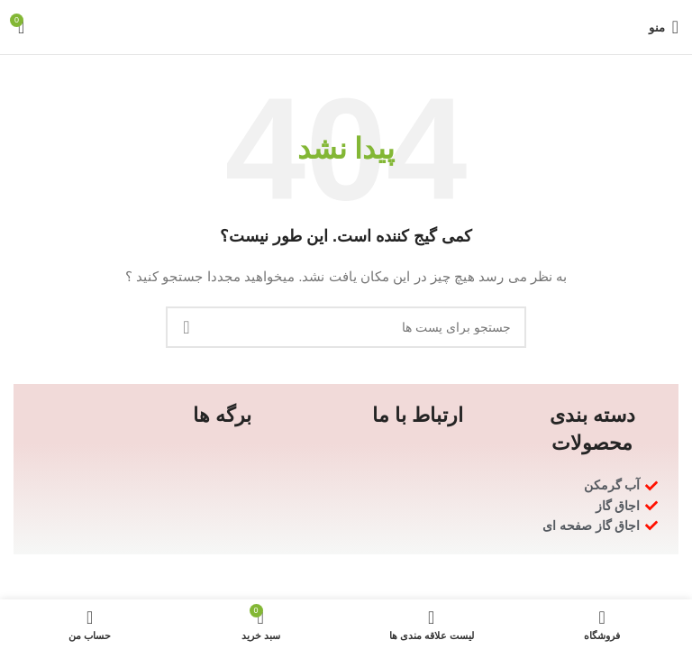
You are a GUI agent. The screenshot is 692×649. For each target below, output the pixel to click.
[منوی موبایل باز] (663, 27)
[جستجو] (346, 327)
